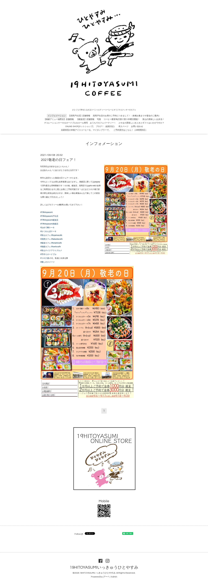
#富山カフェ (45, 235)
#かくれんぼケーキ (48, 231)
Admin (114, 577)
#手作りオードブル (48, 254)
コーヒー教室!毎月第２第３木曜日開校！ (122, 119)
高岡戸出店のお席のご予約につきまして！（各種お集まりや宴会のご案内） (127, 116)
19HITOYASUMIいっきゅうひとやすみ (104, 567)
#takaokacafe (56, 239)
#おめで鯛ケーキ (47, 227)
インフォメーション (57, 116)
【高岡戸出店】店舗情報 (79, 116)
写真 (99, 119)
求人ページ (123, 126)
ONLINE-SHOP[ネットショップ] (79, 126)
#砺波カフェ (45, 243)
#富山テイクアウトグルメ (51, 250)
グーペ (106, 577)
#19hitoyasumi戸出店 (49, 216)
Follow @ (79, 534)
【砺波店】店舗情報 (85, 119)
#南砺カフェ (45, 247)
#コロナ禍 (44, 258)
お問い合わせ (137, 126)
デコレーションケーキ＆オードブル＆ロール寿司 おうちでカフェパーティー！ (80, 123)
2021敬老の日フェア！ (59, 159)
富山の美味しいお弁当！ (153, 119)
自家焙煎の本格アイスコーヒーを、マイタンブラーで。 (86, 130)
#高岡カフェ (45, 239)
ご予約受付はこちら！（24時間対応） (130, 130)
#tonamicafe (56, 243)
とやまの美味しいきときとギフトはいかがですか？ (141, 123)
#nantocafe (56, 247)
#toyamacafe (56, 235)
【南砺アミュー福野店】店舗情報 (59, 119)
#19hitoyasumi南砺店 (49, 224)
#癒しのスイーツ (47, 262)
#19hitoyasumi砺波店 (49, 220)
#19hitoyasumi (46, 212)
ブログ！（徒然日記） (106, 126)
